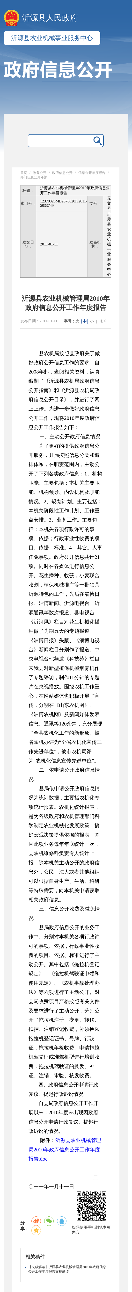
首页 (23, 173)
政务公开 (39, 173)
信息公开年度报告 (91, 173)
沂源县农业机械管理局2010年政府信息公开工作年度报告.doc (65, 1149)
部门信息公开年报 (33, 177)
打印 (104, 321)
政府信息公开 (62, 173)
